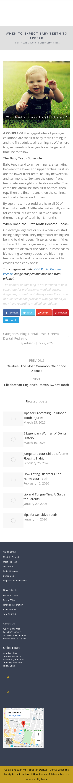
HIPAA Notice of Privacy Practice (50, 774)
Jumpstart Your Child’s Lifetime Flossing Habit (45, 456)
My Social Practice (18, 774)
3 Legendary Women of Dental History (45, 435)
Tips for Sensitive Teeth (40, 515)
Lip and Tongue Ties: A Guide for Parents (44, 496)
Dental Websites (59, 769)
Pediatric (20, 338)
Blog (23, 334)
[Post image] (13, 419)
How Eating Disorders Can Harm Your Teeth (42, 476)
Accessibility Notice (37, 779)
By (27, 343)
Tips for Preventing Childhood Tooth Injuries (44, 415)
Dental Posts (37, 334)
